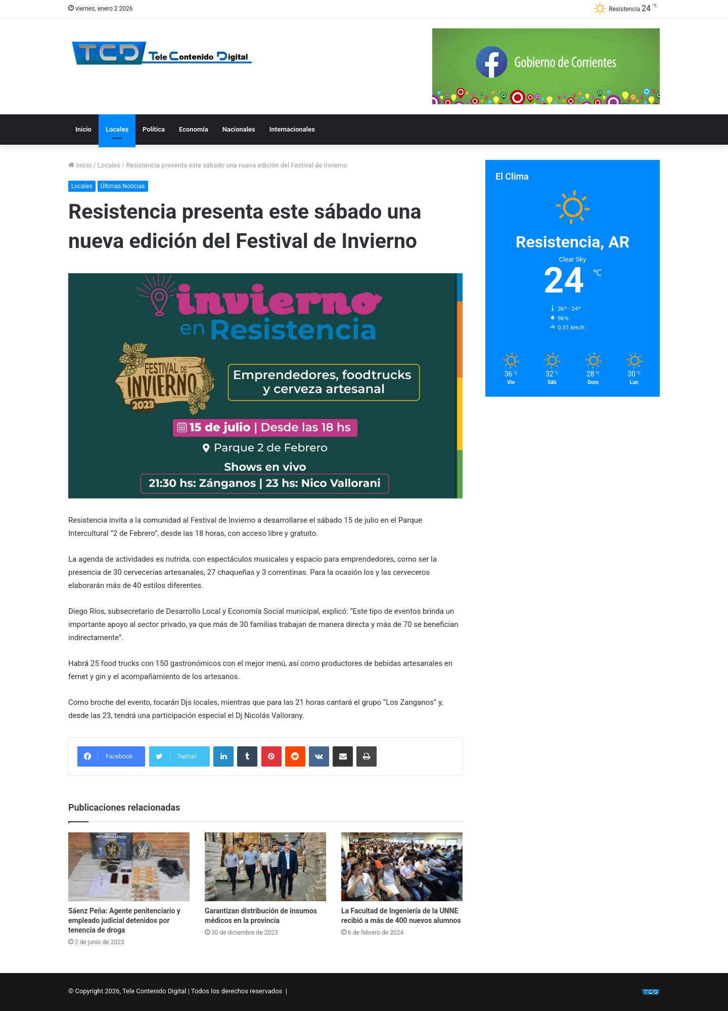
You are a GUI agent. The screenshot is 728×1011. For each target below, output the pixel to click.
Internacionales (292, 129)
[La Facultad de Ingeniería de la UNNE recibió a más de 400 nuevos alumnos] (402, 866)
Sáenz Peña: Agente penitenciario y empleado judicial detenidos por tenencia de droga (124, 920)
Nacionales (238, 129)
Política (154, 129)
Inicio (83, 129)
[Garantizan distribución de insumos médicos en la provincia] (265, 866)
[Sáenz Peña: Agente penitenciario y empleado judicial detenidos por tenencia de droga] (129, 866)
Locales (117, 129)
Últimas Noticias (123, 186)
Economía (193, 129)
